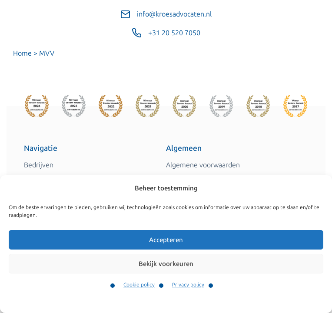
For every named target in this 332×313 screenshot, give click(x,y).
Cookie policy (139, 285)
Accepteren (166, 240)
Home (22, 53)
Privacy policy (188, 285)
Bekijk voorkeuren (166, 264)
